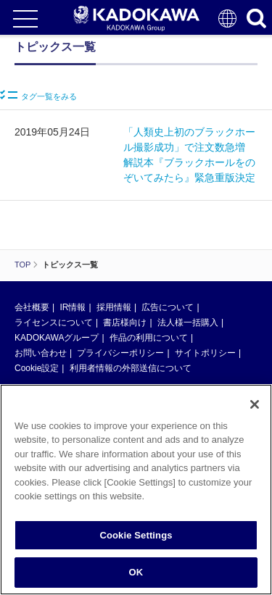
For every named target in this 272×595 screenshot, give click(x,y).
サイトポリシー (205, 353)
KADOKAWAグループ (57, 338)
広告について (167, 307)
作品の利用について (149, 338)
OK (136, 574)
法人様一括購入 (187, 322)
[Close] (255, 407)
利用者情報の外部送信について (130, 368)
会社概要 (32, 307)
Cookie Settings (135, 537)
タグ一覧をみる (38, 95)
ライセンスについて (54, 322)
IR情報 (72, 307)
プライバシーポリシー (120, 353)
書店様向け (125, 322)
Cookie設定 (37, 368)
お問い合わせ (41, 353)
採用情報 (113, 307)
